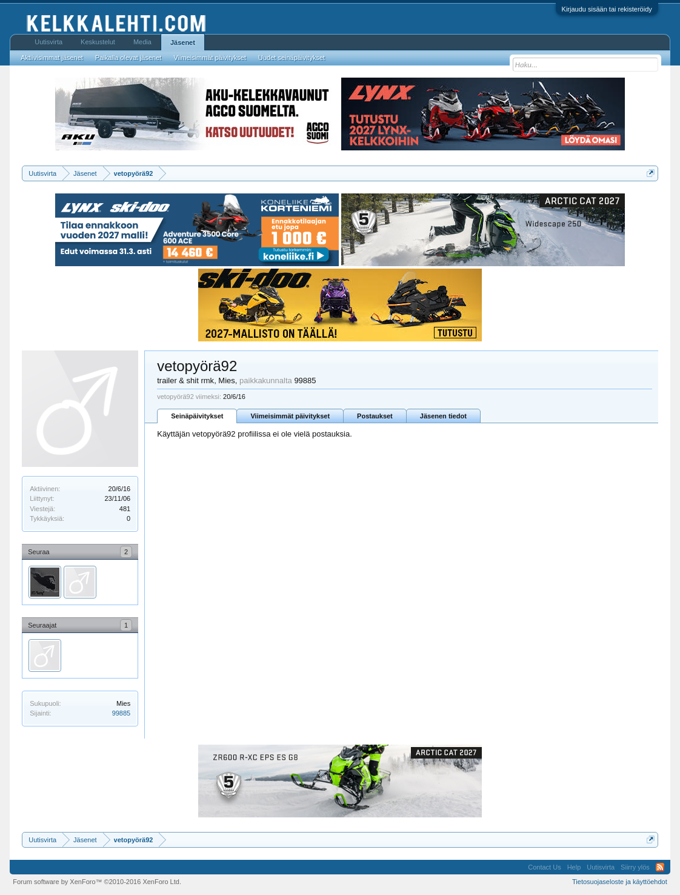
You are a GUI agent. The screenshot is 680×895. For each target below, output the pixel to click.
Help (574, 867)
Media (142, 41)
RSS (660, 867)
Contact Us (544, 867)
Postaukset (375, 416)
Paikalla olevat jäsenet (128, 57)
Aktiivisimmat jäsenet (52, 57)
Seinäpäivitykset (197, 416)
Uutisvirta (48, 41)
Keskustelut (98, 41)
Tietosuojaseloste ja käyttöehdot (619, 881)
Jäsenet (182, 42)
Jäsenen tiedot (443, 416)
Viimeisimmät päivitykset (290, 416)
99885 (121, 713)
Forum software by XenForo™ (97, 881)
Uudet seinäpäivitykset (291, 57)
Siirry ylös (635, 867)
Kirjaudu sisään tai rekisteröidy (607, 9)
